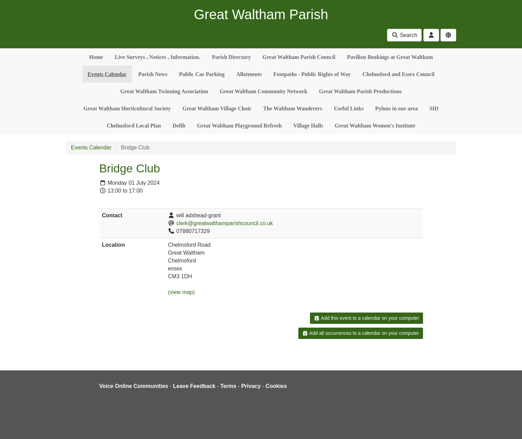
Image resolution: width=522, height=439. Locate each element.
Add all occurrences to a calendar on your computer (360, 333)
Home (96, 57)
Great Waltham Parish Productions (360, 91)
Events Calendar (106, 74)
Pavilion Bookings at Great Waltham (390, 57)
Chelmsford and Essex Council (398, 74)
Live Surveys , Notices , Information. (157, 57)
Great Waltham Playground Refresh (239, 126)
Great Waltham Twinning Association (164, 91)
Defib (179, 126)
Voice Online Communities (134, 386)
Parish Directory (231, 57)
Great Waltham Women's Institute (375, 126)
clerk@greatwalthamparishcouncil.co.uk (224, 223)
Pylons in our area (396, 108)
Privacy (251, 386)
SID (434, 108)
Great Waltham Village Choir (217, 108)
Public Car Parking (202, 74)
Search (404, 35)
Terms (228, 386)
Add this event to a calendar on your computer (366, 318)
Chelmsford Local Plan (134, 126)
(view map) (181, 292)
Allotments (249, 74)
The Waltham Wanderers (292, 108)
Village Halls (308, 126)
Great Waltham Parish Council (299, 57)
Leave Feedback (194, 386)
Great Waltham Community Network (264, 91)
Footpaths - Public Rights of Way (312, 74)
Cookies (276, 386)
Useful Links (349, 108)
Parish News (152, 74)
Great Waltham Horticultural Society (127, 108)
